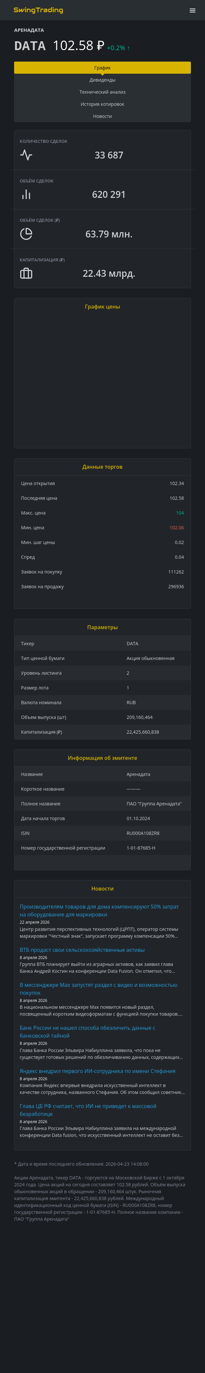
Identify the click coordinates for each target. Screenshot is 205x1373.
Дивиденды (103, 80)
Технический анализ (103, 92)
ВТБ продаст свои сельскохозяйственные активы (82, 949)
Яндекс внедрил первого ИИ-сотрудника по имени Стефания (97, 1071)
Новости (102, 116)
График (102, 68)
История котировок (102, 104)
